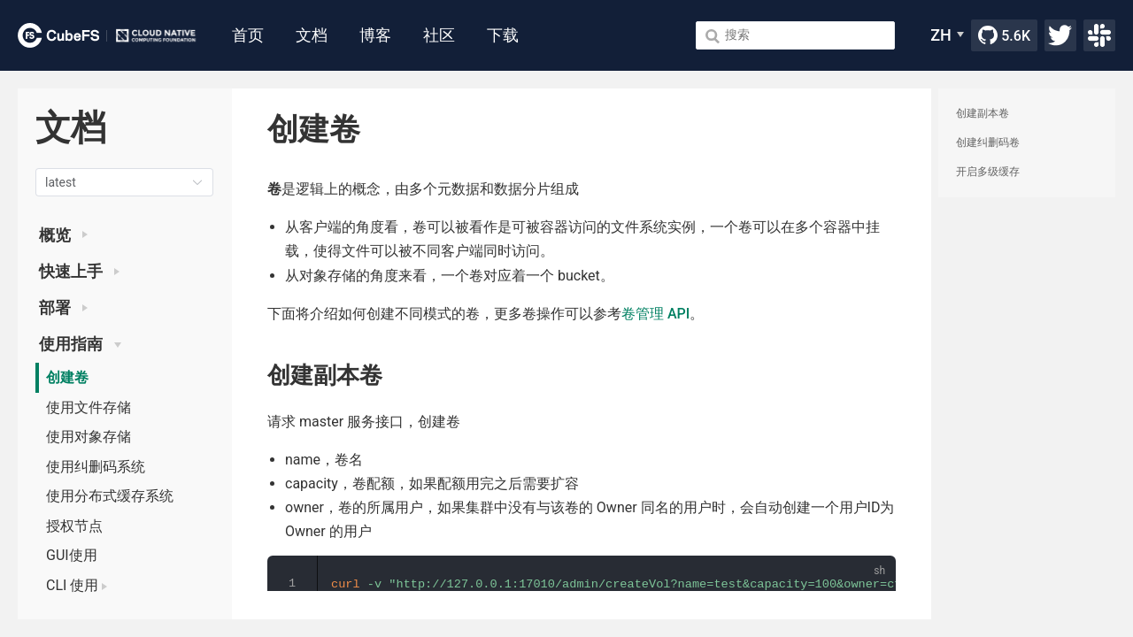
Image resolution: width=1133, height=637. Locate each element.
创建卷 (67, 377)
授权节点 (74, 526)
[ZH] (947, 35)
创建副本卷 (982, 113)
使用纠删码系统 (95, 466)
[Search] (795, 35)
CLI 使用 (76, 585)
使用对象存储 (88, 436)
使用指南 (80, 344)
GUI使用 (71, 555)
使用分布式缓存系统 (109, 495)
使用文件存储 (88, 407)
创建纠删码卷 (988, 142)
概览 (63, 235)
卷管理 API (655, 313)
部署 (63, 308)
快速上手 (79, 271)
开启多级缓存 (988, 171)
